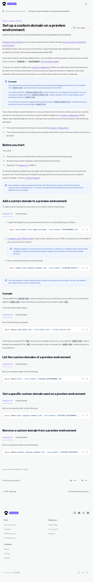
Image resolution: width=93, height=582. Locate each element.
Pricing (6, 553)
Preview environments (12, 42)
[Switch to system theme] (78, 572)
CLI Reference (9, 538)
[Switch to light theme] (83, 572)
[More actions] (90, 4)
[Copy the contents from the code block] (83, 229)
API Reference (10, 533)
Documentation (10, 525)
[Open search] (81, 4)
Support (52, 533)
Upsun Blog (53, 525)
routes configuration (41, 67)
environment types (49, 61)
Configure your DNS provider (20, 238)
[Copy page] (79, 28)
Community (53, 529)
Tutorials (7, 529)
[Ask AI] (86, 229)
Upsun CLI (24, 165)
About (6, 549)
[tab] (7, 213)
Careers (7, 558)
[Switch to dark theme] (87, 572)
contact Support (32, 178)
